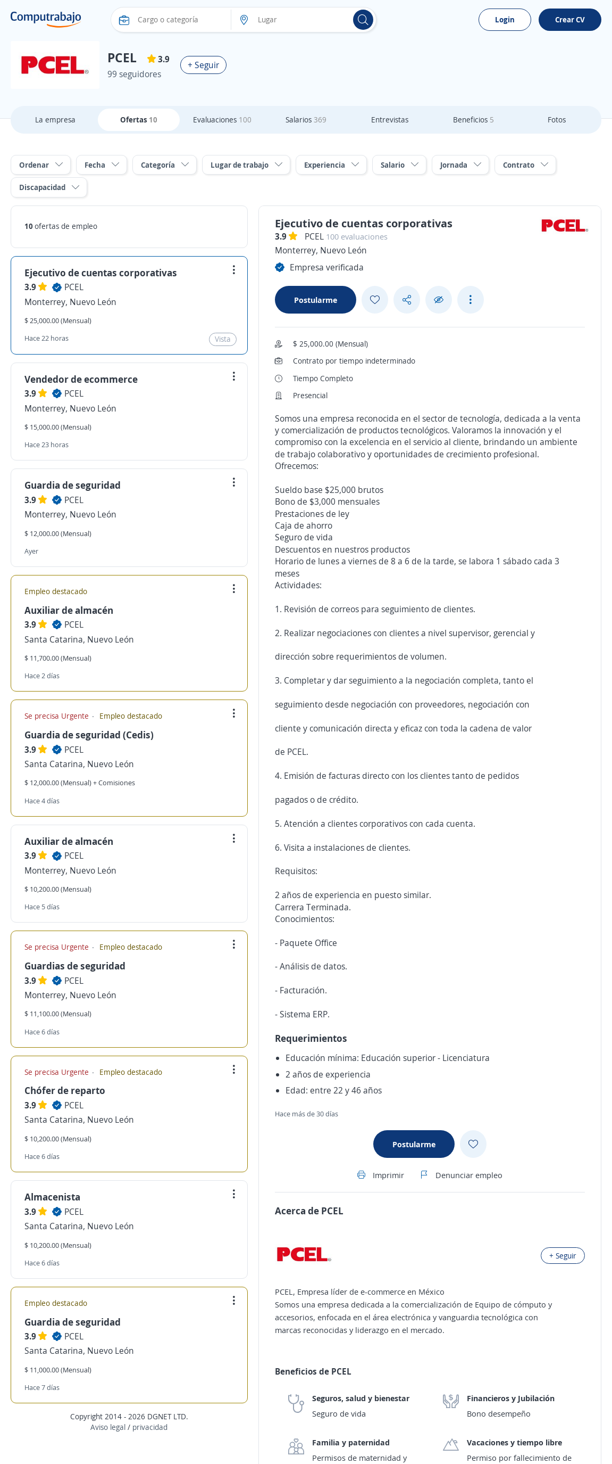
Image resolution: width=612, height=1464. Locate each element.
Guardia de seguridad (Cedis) (89, 734)
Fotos (557, 119)
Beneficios (473, 119)
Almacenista (52, 1196)
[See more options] (471, 299)
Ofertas (138, 119)
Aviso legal (107, 1427)
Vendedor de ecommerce (81, 379)
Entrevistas (389, 119)
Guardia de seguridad (72, 485)
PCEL (73, 287)
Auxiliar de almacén (68, 610)
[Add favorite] (375, 300)
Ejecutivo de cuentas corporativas (100, 272)
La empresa (55, 119)
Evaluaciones (222, 119)
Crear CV (570, 19)
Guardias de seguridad (74, 965)
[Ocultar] (438, 300)
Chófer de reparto (64, 1090)
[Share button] (407, 300)
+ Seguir (203, 65)
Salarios (306, 119)
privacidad (149, 1427)
